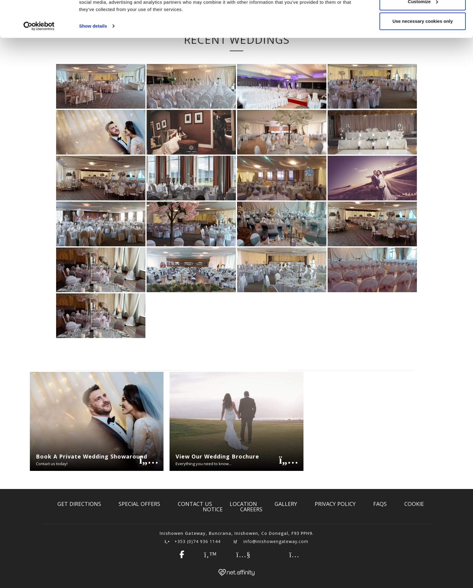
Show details (93, 60)
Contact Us (195, 503)
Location (243, 503)
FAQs (380, 503)
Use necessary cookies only (422, 55)
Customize (423, 35)
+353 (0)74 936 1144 (192, 541)
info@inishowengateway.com (271, 541)
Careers (251, 509)
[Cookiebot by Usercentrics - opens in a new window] (39, 60)
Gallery (286, 503)
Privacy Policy (335, 503)
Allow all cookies (423, 15)
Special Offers (139, 503)
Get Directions (79, 503)
